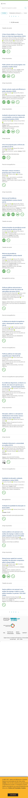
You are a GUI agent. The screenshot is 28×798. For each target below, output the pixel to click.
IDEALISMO (9, 71)
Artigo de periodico (7, 58)
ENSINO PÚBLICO (10, 302)
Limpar (25, 13)
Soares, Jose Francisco (10, 39)
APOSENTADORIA (18, 211)
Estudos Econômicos (10, 208)
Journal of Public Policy (11, 69)
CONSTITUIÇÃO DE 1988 (19, 180)
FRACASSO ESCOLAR (11, 335)
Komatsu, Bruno (20, 205)
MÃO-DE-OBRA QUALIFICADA (16, 426)
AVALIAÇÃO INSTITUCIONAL (13, 457)
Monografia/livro (6, 499)
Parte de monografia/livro (8, 164)
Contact (24, 632)
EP (10, 454)
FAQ (4, 632)
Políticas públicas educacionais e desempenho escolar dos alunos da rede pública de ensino (13, 333)
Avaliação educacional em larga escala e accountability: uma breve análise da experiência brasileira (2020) (13, 117)
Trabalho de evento (7, 28)
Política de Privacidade (10, 633)
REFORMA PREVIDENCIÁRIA (12, 154)
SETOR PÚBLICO (10, 542)
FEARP (9, 46)
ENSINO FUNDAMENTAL (14, 489)
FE (7, 46)
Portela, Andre (10, 149)
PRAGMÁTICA (17, 72)
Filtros (4, 13)
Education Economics (10, 95)
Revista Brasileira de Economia (12, 567)
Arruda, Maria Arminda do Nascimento (10, 449)
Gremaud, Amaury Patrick (19, 120)
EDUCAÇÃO (8, 48)
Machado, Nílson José (21, 39)
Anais (7, 234)
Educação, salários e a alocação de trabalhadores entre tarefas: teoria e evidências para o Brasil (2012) (12, 415)
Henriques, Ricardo (19, 40)
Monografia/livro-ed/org (8, 278)
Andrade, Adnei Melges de (19, 446)
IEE (8, 454)
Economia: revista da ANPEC (12, 538)
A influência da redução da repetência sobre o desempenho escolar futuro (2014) (13, 323)
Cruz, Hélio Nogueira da (7, 446)
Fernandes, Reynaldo (8, 40)
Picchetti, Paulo (11, 565)
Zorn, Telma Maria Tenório (19, 448)
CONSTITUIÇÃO (10, 180)
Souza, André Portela (12, 205)
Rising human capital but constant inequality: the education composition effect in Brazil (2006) (13, 560)
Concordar (13, 794)
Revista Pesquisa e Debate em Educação (15, 123)
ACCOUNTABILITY (6, 128)
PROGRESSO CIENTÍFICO (7, 72)
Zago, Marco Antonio (8, 448)
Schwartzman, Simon (7, 37)
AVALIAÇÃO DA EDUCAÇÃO (17, 98)
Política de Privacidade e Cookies (17, 788)
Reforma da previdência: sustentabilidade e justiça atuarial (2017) (12, 255)
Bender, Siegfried (6, 537)
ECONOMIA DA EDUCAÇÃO (18, 97)
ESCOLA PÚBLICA (6, 98)
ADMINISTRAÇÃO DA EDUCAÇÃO (16, 458)
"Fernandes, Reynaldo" (16, 13)
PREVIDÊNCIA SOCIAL (12, 209)
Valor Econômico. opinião (11, 151)
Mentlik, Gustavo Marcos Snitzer (9, 206)
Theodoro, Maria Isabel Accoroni (17, 328)
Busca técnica (18, 633)
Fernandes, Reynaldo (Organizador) (10, 293)
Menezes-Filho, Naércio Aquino (9, 174)
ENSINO (12, 128)
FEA (25, 95)
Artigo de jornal (6, 138)
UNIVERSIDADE (5, 458)
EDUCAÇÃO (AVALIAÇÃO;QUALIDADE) (14, 515)
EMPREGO (16, 542)
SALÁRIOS (14, 425)
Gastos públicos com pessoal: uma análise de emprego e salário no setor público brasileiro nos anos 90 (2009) (13, 534)
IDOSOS (12, 211)
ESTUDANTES (18, 302)
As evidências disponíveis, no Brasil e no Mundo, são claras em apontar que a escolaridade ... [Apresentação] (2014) (14, 385)
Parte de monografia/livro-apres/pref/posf (13, 376)
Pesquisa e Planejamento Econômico (14, 422)
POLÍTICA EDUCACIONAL (12, 364)
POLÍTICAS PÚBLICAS (17, 71)
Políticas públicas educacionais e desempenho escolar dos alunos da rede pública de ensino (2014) (12, 289)
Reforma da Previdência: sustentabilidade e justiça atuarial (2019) (12, 200)
